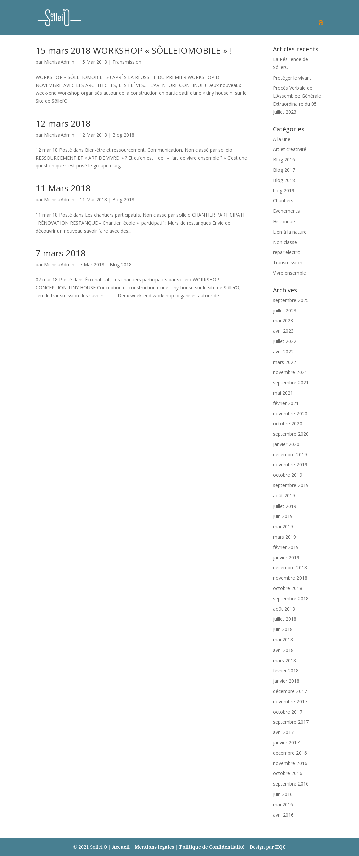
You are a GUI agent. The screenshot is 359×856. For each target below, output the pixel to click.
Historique (284, 221)
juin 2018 (283, 629)
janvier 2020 (286, 444)
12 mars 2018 (63, 123)
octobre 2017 (287, 712)
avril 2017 (283, 732)
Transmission (126, 62)
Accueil (121, 847)
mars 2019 (284, 537)
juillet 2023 (284, 310)
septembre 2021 (291, 382)
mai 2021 (283, 393)
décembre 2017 (290, 691)
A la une (281, 139)
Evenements (286, 211)
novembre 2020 (290, 413)
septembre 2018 (291, 598)
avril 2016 (283, 815)
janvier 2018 (286, 681)
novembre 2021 (290, 372)
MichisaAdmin (59, 62)
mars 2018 (284, 660)
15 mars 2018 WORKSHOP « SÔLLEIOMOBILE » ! (134, 50)
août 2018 (284, 609)
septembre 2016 (291, 783)
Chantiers (283, 200)
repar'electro (287, 252)
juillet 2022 (284, 341)
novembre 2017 (290, 701)
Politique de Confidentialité (212, 847)
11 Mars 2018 (63, 188)
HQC (280, 847)
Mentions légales (154, 847)
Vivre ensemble (289, 273)
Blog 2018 (123, 135)
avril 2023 (283, 331)
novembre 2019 (290, 464)
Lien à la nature (290, 232)
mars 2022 (284, 362)
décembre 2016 (290, 753)
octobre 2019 (287, 475)
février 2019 (286, 547)
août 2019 (284, 495)
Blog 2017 (284, 170)
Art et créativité (289, 149)
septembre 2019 (291, 485)
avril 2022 (283, 351)
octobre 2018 (287, 588)
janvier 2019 (286, 557)
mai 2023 (283, 320)
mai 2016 (283, 804)
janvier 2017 (286, 742)
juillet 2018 (284, 619)
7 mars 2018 (61, 253)
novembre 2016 (290, 763)
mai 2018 (283, 639)
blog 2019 (283, 190)
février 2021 (286, 403)
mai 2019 (283, 526)
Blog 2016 (284, 159)
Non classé (285, 242)
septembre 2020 (291, 434)
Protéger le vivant (292, 78)
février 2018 (286, 670)
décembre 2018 (290, 567)
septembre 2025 (291, 300)
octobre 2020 (287, 423)
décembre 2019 (290, 454)
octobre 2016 (287, 773)
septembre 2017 (291, 722)
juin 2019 (283, 516)
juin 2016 (283, 794)
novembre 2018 (290, 578)
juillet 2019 (284, 506)
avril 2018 (283, 650)
